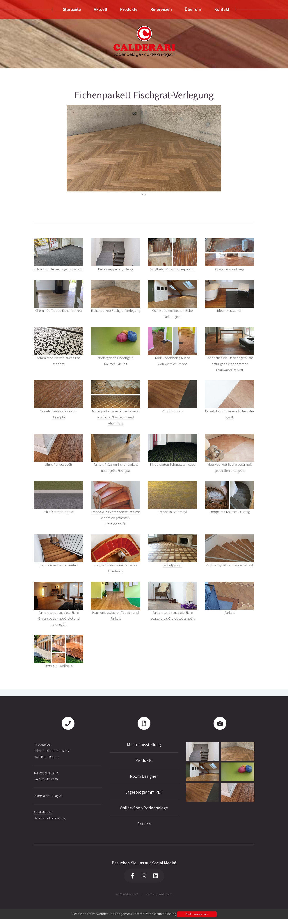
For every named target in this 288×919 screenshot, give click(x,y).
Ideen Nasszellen (229, 310)
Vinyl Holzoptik (172, 411)
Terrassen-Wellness (59, 666)
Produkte (143, 760)
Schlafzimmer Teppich (58, 512)
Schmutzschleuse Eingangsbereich (58, 269)
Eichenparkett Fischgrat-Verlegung (115, 310)
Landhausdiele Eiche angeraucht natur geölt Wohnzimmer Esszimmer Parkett (229, 364)
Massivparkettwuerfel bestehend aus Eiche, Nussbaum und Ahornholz (115, 417)
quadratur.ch (165, 894)
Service (144, 823)
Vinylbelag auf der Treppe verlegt (229, 565)
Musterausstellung (144, 744)
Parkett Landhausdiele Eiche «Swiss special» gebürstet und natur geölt (58, 618)
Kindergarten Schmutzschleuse (172, 464)
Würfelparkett (172, 565)
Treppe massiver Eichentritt (58, 565)
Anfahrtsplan (43, 812)
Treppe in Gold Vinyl (172, 512)
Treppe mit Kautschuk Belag (229, 512)
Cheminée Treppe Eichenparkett (58, 310)
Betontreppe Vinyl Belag (115, 269)
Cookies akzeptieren (196, 914)
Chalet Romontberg (229, 269)
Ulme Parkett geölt (58, 464)
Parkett (229, 612)
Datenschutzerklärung (49, 818)
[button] (218, 148)
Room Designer (144, 776)
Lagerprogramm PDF (144, 792)
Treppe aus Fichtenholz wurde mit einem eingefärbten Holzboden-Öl (115, 518)
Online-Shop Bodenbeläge (144, 807)
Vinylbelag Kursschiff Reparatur (172, 269)
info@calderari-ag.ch (48, 796)
